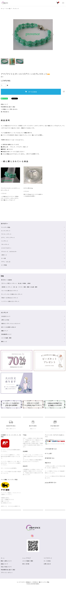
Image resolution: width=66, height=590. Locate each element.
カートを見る (47, 561)
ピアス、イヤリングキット (8, 237)
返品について (4, 104)
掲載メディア (4, 331)
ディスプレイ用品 (5, 227)
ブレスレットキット (6, 234)
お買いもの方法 (5, 320)
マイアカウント (48, 558)
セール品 (8, 8)
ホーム (2, 8)
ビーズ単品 (4, 265)
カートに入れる (31, 91)
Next (53, 34)
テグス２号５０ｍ (28, 188)
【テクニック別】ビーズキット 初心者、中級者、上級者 (15, 283)
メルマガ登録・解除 (27, 561)
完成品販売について (6, 334)
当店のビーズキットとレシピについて (10, 323)
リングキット (4, 241)
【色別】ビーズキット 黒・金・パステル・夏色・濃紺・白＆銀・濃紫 (19, 287)
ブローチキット (5, 244)
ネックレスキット (5, 230)
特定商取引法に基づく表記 (8, 107)
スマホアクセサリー (6, 248)
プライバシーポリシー (7, 572)
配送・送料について (6, 561)
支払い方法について (6, 567)
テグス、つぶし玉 (5, 261)
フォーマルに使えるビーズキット (9, 290)
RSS (23, 564)
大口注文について (5, 316)
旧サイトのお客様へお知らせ (8, 327)
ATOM (27, 564)
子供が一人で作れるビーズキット (9, 298)
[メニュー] (63, 3)
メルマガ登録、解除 (6, 338)
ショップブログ (26, 558)
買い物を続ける (5, 112)
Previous (13, 34)
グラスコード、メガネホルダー (9, 251)
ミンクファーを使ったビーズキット (10, 301)
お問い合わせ (47, 564)
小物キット (4, 255)
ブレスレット (16, 8)
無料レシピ (4, 341)
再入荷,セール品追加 (6, 280)
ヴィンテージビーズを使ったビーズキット (11, 294)
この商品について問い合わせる (9, 109)
